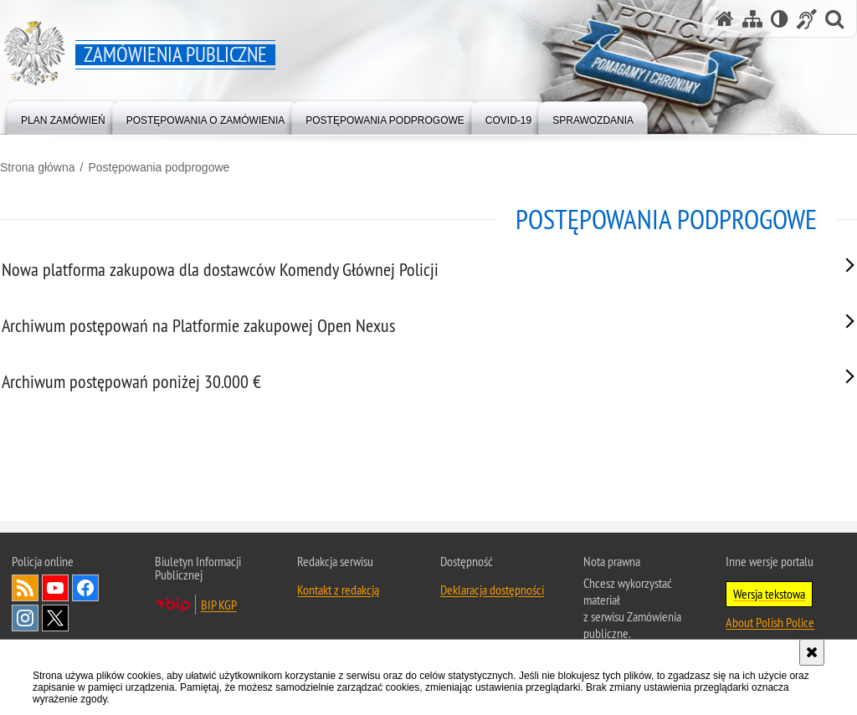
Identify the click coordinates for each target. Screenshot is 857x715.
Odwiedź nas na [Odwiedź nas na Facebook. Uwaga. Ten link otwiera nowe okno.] (85, 628)
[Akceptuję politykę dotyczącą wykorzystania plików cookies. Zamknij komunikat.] (811, 652)
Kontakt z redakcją (338, 630)
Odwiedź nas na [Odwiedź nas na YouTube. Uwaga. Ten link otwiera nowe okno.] (55, 628)
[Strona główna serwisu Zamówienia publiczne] (725, 18)
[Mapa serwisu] (752, 18)
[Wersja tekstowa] (779, 18)
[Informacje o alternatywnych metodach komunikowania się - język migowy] (807, 18)
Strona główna (37, 167)
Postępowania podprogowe (158, 167)
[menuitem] (63, 117)
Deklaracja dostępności (492, 630)
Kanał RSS (25, 628)
